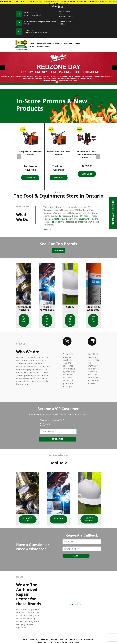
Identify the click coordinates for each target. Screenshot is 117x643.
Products (41, 44)
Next (114, 67)
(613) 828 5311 (28, 30)
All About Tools (27, 519)
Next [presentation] (98, 156)
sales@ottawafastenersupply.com (35, 33)
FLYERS (77, 44)
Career (48, 47)
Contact (39, 47)
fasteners (58, 218)
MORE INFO (23, 320)
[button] (56, 192)
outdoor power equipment (76, 218)
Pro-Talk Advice (58, 519)
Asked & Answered (89, 519)
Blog (32, 47)
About (33, 44)
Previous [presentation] (19, 156)
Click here (112, 1)
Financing (89, 639)
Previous (2, 67)
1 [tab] (56, 82)
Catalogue (68, 44)
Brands (50, 44)
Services (58, 44)
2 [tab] (60, 82)
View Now (58, 250)
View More (30, 178)
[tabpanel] (58, 68)
